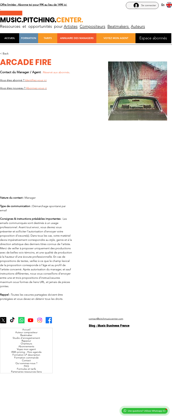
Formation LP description (26, 354)
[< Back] (7, 53)
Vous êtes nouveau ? (23, 88)
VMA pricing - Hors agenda (26, 352)
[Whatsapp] (21, 320)
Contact (26, 360)
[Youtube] (30, 320)
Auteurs (138, 26)
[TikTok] (12, 320)
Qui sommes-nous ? (26, 363)
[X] (3, 320)
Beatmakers (118, 26)
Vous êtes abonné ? (23, 80)
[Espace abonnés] (153, 38)
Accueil (26, 329)
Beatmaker (26, 335)
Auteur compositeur (26, 332)
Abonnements (26, 346)
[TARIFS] (47, 38)
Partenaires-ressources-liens (26, 371)
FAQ (26, 366)
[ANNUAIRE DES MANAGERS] (76, 38)
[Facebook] (49, 320)
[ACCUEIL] (9, 38)
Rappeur (26, 340)
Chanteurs (26, 343)
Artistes (71, 26)
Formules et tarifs (26, 368)
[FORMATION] (28, 38)
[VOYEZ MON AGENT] (115, 38)
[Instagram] (40, 320)
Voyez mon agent (26, 349)
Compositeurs (92, 26)
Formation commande (26, 357)
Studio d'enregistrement (26, 338)
